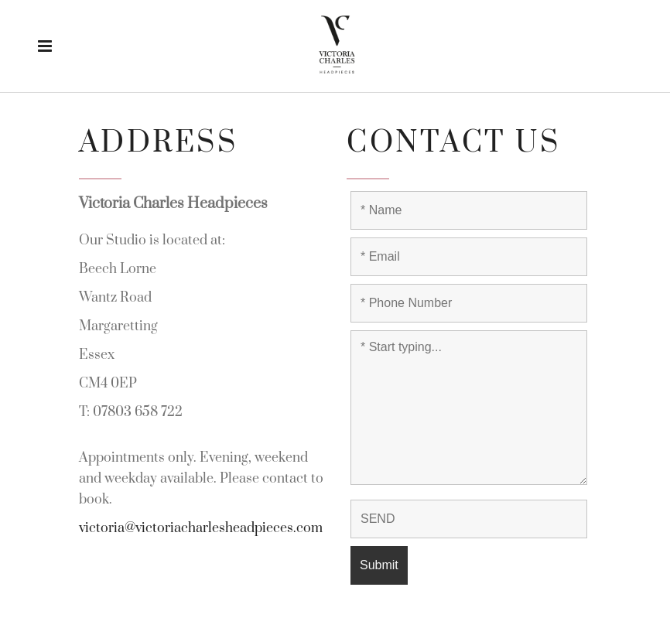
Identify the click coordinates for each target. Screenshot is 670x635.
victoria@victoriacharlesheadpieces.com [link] (201, 528)
